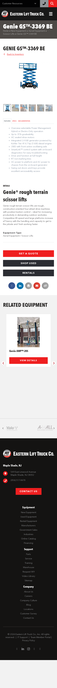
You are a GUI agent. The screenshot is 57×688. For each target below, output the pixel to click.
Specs (14, 121)
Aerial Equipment (36, 31)
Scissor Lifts (9, 34)
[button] (28, 253)
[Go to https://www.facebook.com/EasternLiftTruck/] (17, 676)
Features (7, 121)
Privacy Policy (28, 668)
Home (6, 31)
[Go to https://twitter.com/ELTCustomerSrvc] (40, 676)
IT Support (22, 665)
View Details (28, 360)
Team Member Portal (40, 665)
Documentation (24, 121)
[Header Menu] (50, 13)
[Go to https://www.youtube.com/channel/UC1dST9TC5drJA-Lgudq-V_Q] (34, 676)
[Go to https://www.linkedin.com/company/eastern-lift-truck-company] (22, 677)
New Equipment (18, 31)
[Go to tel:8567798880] (28, 508)
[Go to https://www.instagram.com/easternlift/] (28, 677)
